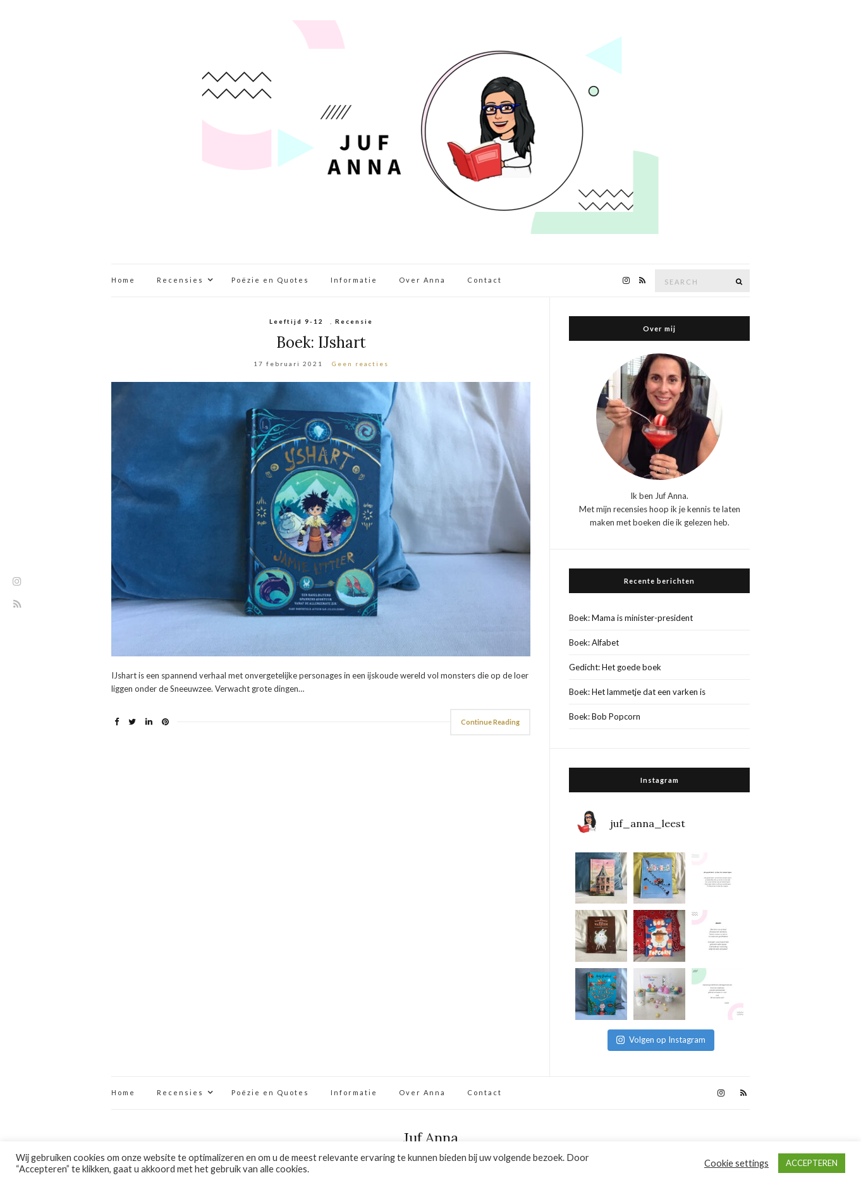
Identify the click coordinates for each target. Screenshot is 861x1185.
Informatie (354, 280)
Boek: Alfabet (594, 642)
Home (123, 280)
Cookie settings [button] (736, 1163)
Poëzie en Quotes (270, 280)
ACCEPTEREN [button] (812, 1163)
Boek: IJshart (321, 342)
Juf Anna (430, 1137)
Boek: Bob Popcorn (604, 716)
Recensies (180, 280)
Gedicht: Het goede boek (615, 667)
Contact (484, 280)
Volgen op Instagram (660, 1040)
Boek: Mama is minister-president (631, 618)
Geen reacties (360, 363)
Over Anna (422, 280)
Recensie (354, 321)
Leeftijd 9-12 (296, 321)
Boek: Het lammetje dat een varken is (637, 692)
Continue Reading (490, 722)
